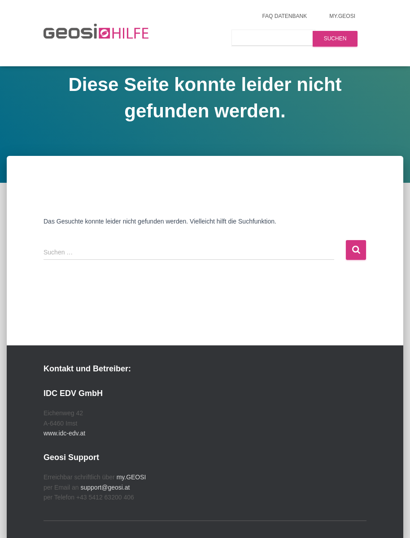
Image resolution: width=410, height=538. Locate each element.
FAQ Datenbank (284, 16)
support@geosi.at (105, 487)
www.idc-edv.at (64, 433)
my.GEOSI (342, 16)
